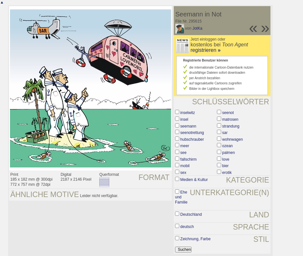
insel (184, 119)
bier (225, 166)
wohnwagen (232, 139)
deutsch (187, 226)
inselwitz (187, 112)
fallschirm (188, 159)
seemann (188, 126)
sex (183, 172)
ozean (227, 146)
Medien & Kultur (194, 179)
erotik (226, 172)
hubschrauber (192, 139)
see (183, 152)
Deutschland (191, 214)
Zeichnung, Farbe (195, 239)
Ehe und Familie (181, 197)
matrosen (230, 119)
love (225, 159)
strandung (230, 126)
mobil (185, 166)
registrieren (205, 50)
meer (184, 146)
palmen (228, 152)
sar (225, 132)
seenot (228, 112)
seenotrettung (192, 132)
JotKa (197, 28)
